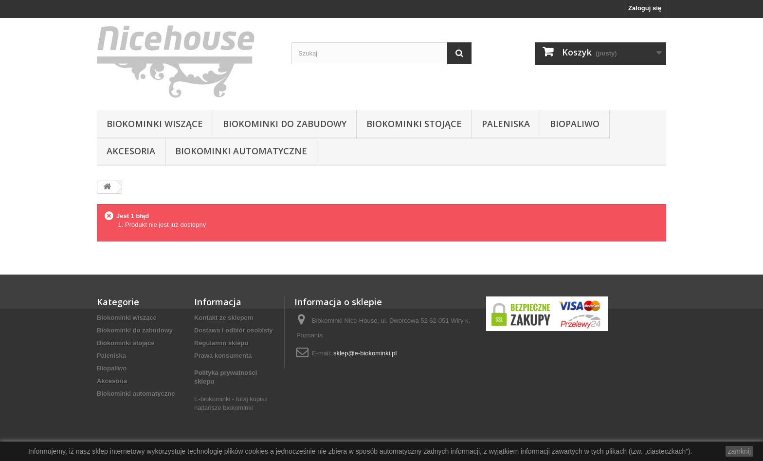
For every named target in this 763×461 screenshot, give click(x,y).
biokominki (238, 407)
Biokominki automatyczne (241, 151)
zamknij (739, 451)
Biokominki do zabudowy (284, 123)
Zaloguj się (644, 8)
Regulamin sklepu (221, 343)
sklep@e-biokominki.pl (365, 353)
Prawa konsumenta (223, 355)
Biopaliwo (575, 123)
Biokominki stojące (414, 123)
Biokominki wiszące (155, 123)
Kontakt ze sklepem (223, 317)
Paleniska (506, 123)
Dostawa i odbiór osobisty (233, 330)
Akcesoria (131, 151)
